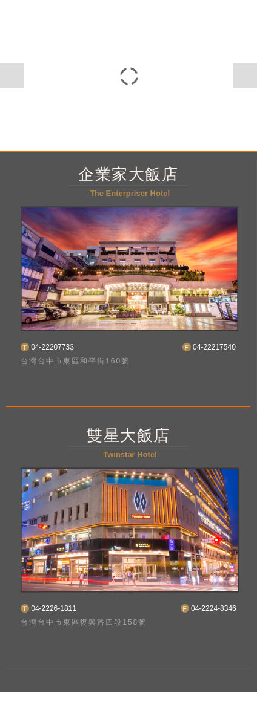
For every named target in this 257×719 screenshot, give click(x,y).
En (108, 387)
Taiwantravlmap (122, 712)
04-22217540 (214, 347)
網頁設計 (203, 698)
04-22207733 (52, 347)
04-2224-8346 (213, 608)
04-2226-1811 (53, 608)
